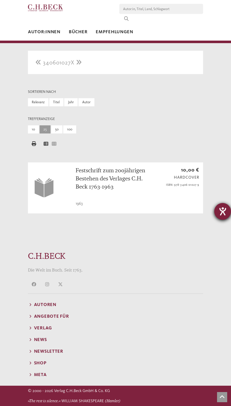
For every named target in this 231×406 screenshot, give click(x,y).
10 (33, 129)
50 (57, 129)
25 (45, 129)
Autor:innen (44, 32)
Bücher (78, 32)
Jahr (71, 102)
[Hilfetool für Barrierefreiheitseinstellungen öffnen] (222, 211)
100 (69, 129)
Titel (56, 102)
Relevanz (38, 102)
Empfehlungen (114, 32)
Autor (86, 102)
